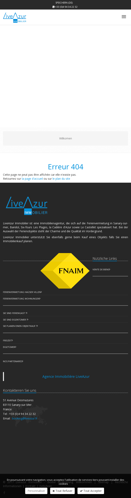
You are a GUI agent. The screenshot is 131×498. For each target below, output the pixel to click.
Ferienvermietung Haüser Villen (22, 292)
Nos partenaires (12, 361)
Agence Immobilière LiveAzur (66, 376)
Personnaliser (36, 491)
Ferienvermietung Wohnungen (21, 298)
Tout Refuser (62, 491)
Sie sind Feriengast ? (14, 313)
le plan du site (61, 178)
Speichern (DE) (64, 2)
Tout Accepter (91, 491)
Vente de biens (101, 269)
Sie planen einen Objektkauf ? (20, 325)
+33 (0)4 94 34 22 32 (66, 7)
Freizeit (7, 340)
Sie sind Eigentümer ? (15, 319)
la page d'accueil (32, 178)
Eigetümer (9, 346)
